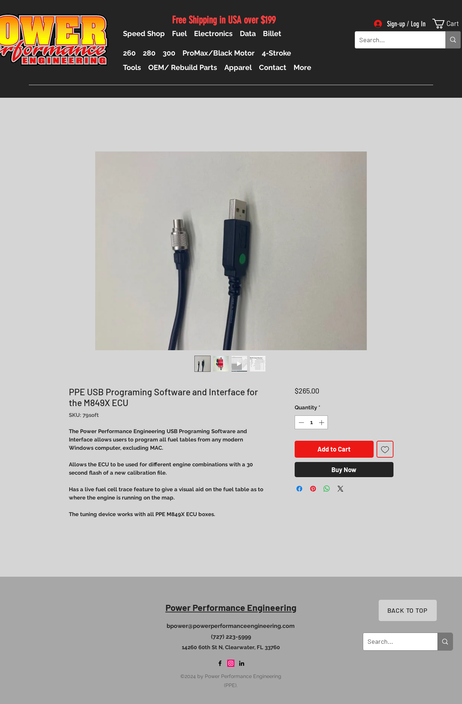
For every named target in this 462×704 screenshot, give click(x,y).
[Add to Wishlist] (385, 449)
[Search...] (395, 40)
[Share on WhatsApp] (326, 488)
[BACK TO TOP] (408, 610)
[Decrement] (300, 422)
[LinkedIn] (241, 663)
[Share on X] (340, 488)
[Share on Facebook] (299, 488)
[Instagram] (230, 663)
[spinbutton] (311, 422)
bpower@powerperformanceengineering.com (231, 625)
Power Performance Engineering (231, 607)
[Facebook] (220, 663)
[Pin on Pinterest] (313, 488)
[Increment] (322, 422)
